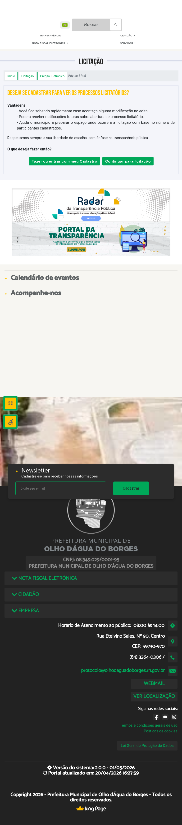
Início (11, 76)
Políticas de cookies (160, 731)
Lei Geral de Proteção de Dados (147, 745)
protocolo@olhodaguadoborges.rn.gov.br (123, 670)
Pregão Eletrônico (52, 76)
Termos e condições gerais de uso (148, 725)
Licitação (27, 76)
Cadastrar (131, 488)
